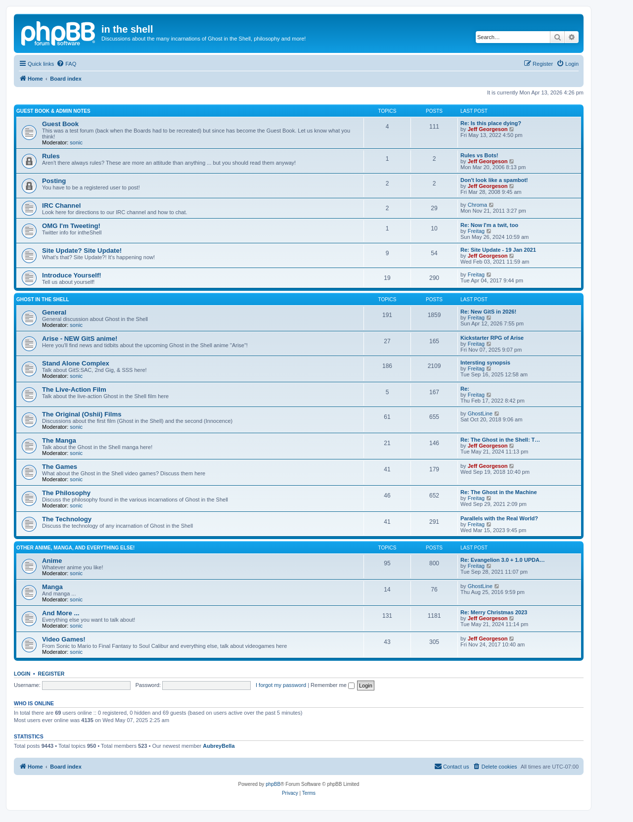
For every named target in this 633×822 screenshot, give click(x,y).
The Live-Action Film (74, 389)
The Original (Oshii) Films (81, 414)
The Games (59, 466)
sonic (76, 142)
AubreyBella (218, 746)
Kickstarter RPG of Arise (492, 338)
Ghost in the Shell (42, 299)
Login (22, 674)
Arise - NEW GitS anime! (79, 338)
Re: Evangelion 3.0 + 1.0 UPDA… (502, 560)
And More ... (60, 613)
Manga (52, 587)
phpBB (273, 784)
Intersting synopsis (485, 362)
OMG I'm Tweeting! (71, 225)
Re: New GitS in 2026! (488, 312)
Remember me (333, 685)
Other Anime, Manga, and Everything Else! (75, 547)
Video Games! (64, 639)
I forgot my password (281, 685)
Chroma (477, 205)
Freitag (476, 231)
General (54, 312)
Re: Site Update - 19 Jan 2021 (498, 250)
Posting (54, 180)
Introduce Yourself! (71, 275)
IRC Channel (61, 205)
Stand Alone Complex (75, 363)
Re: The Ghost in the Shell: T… (500, 440)
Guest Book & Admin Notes (53, 111)
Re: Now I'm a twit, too (489, 225)
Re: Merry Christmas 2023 (493, 612)
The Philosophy (66, 493)
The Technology (66, 519)
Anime (52, 560)
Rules (51, 156)
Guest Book (60, 124)
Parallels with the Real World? (499, 518)
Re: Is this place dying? (490, 123)
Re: (464, 389)
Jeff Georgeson (488, 129)
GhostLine (480, 413)
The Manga (59, 440)
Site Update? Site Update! (82, 250)
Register (51, 674)
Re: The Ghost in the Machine (498, 492)
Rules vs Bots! (479, 155)
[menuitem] (66, 64)
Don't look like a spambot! (494, 180)
